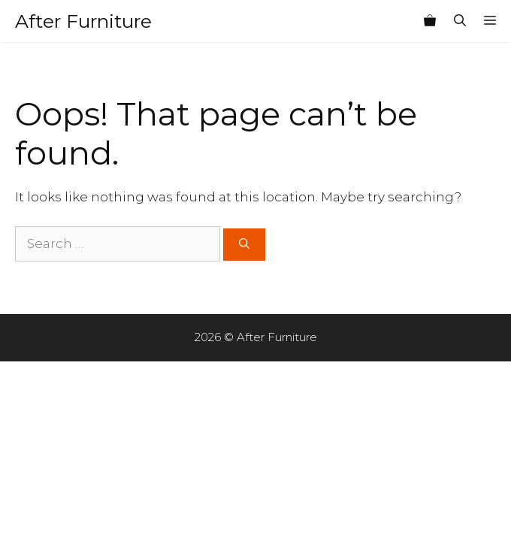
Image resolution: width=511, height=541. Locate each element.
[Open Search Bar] (460, 21)
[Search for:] (117, 244)
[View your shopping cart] (430, 21)
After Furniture (83, 21)
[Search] (244, 244)
